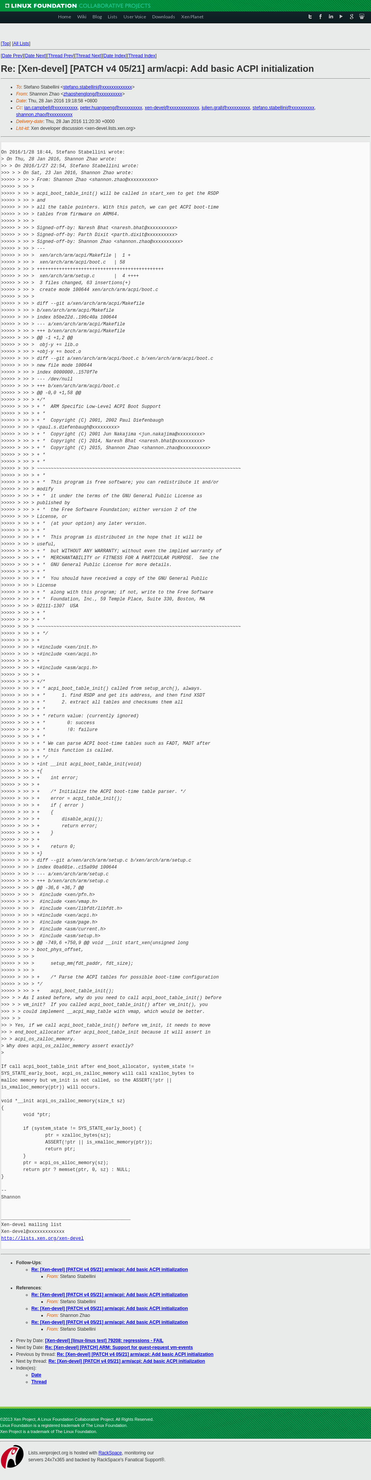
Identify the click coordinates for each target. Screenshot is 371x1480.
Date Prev (12, 55)
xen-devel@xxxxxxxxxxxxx (172, 107)
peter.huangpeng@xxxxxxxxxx (111, 107)
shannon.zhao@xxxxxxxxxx (44, 114)
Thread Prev (60, 55)
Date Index (115, 55)
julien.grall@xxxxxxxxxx (226, 107)
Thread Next (88, 55)
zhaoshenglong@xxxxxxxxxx (92, 94)
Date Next (35, 55)
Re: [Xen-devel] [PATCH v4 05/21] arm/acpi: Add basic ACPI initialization (109, 1269)
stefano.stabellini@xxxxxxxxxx (283, 107)
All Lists (21, 43)
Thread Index (142, 55)
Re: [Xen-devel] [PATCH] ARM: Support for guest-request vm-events (119, 1347)
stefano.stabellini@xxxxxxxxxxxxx (97, 87)
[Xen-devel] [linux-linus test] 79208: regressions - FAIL (104, 1340)
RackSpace (110, 1453)
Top (5, 43)
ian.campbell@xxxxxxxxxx (51, 107)
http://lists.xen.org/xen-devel (42, 1238)
